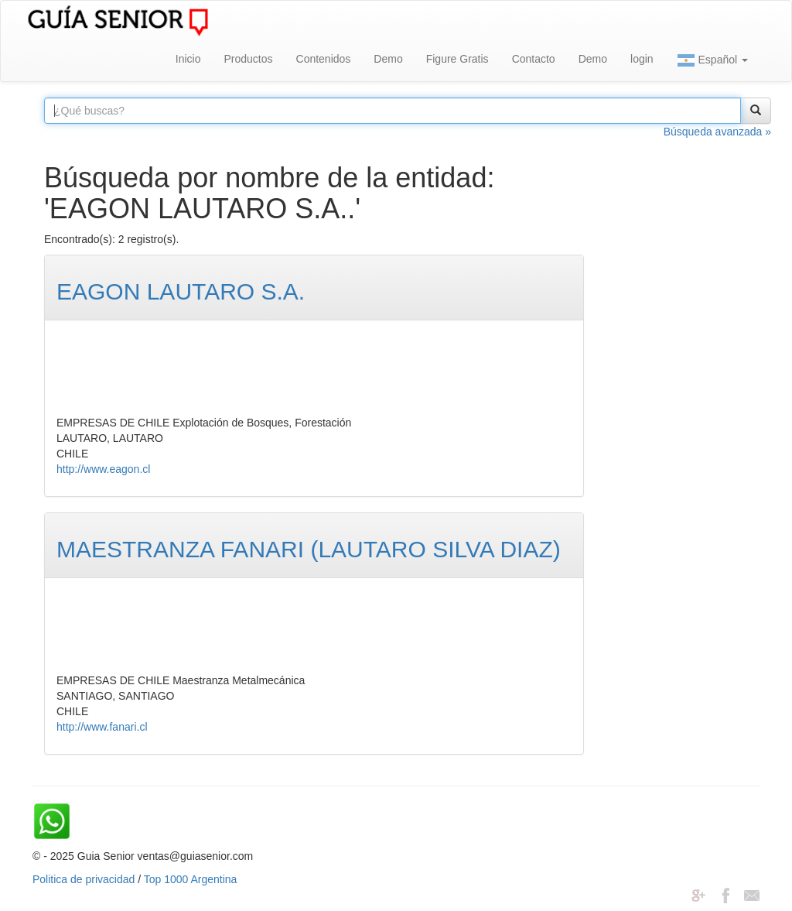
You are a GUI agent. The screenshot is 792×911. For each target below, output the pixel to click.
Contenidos (323, 59)
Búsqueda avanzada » (717, 131)
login (642, 59)
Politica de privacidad (83, 879)
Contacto (533, 59)
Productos (248, 59)
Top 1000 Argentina (190, 879)
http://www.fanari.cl (102, 727)
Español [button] (712, 60)
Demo (388, 59)
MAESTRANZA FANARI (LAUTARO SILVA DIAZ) (308, 549)
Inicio (188, 59)
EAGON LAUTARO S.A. (180, 291)
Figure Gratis (457, 59)
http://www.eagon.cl (103, 469)
